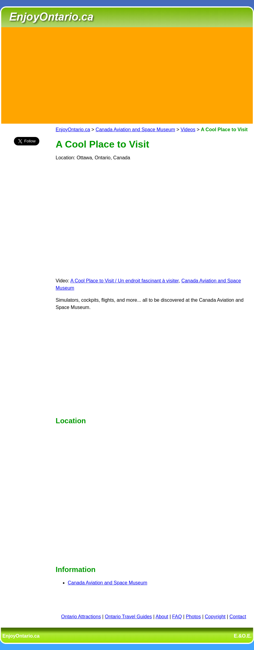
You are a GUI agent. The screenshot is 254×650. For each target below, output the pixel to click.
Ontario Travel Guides (128, 616)
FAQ (177, 616)
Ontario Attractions (81, 616)
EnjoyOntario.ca (73, 129)
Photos (193, 616)
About (162, 616)
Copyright (215, 616)
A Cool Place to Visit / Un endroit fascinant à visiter (124, 280)
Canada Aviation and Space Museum (135, 129)
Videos (188, 129)
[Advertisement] (127, 74)
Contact (238, 616)
